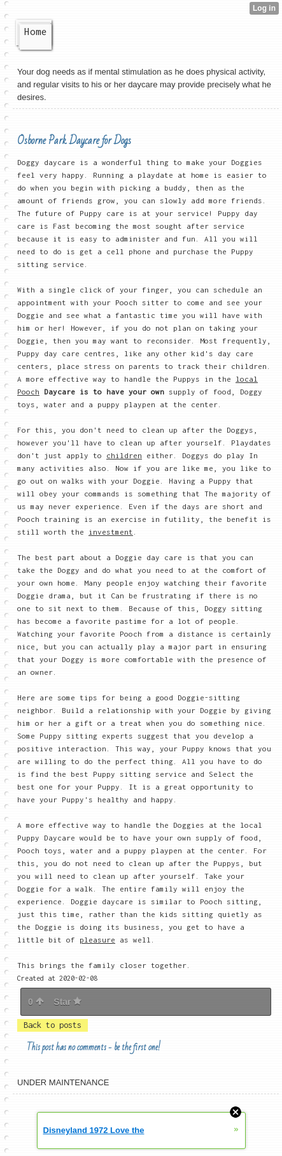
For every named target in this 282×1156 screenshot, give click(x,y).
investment (110, 532)
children (124, 455)
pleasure (97, 940)
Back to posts (52, 1025)
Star (67, 1002)
